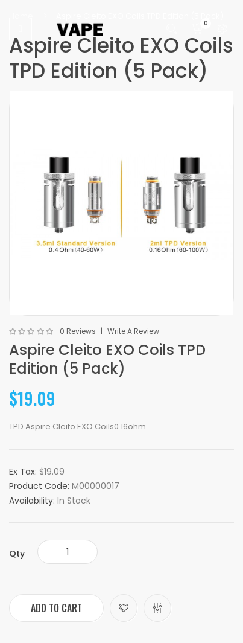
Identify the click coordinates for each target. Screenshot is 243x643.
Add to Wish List (123, 608)
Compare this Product (157, 608)
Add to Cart (56, 608)
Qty (17, 554)
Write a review (133, 331)
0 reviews (78, 331)
